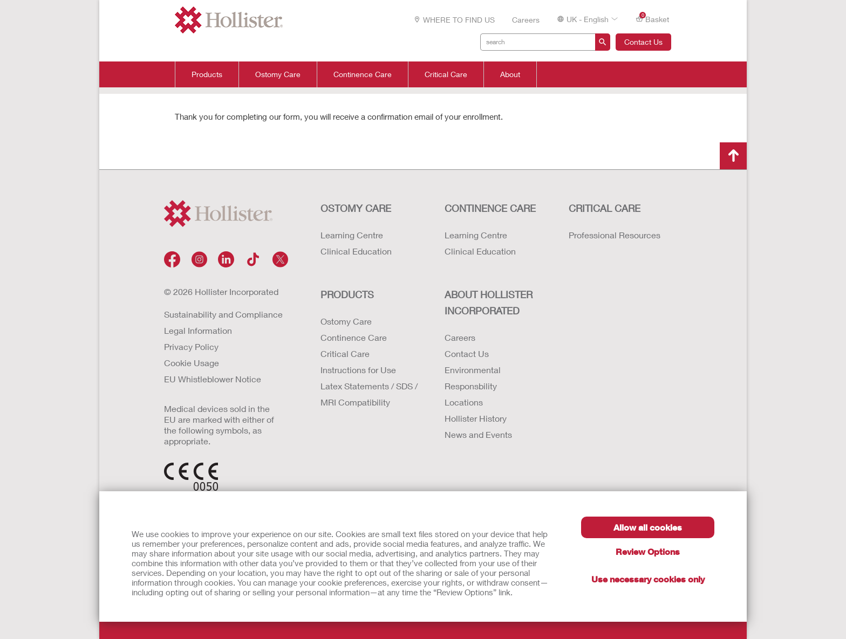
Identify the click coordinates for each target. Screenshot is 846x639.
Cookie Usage (191, 363)
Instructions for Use (358, 370)
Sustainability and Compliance (223, 314)
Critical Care (446, 74)
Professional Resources (614, 235)
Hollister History (476, 418)
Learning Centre (351, 235)
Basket (652, 18)
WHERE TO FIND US (454, 19)
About (510, 74)
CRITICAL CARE (604, 208)
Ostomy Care (278, 74)
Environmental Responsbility (473, 378)
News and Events (478, 434)
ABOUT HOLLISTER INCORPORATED (489, 302)
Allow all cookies (647, 527)
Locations (464, 402)
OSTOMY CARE (355, 208)
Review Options (648, 551)
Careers (526, 19)
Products (207, 74)
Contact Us (643, 41)
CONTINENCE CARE (490, 208)
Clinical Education (356, 251)
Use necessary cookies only (648, 579)
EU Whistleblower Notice (212, 379)
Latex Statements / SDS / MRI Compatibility (369, 394)
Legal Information (198, 330)
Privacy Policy (191, 346)
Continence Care (362, 74)
